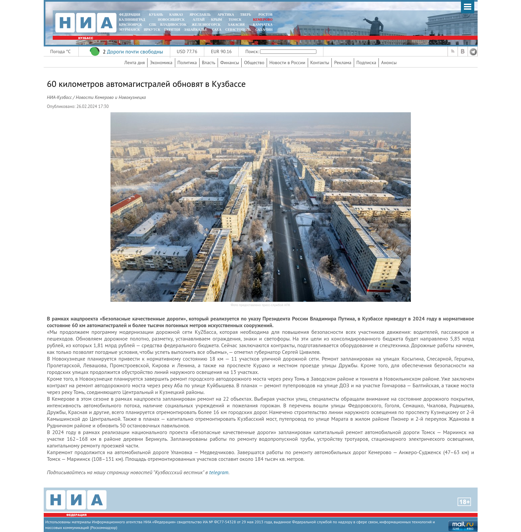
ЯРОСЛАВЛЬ (200, 14)
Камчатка (262, 24)
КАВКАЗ (176, 14)
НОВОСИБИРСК (171, 19)
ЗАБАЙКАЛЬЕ (196, 29)
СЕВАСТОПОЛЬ (238, 29)
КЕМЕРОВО (262, 19)
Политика (187, 62)
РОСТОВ (265, 14)
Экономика (161, 62)
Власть (208, 62)
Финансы (229, 62)
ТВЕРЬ (245, 14)
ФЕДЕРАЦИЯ (130, 14)
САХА (216, 29)
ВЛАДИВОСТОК (173, 24)
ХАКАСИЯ (236, 24)
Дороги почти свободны (135, 51)
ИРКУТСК (152, 29)
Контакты (319, 62)
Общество (254, 62)
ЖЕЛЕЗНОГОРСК (206, 24)
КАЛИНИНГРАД (132, 19)
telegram (218, 472)
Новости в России (287, 62)
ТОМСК (236, 19)
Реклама (342, 62)
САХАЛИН (263, 29)
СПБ (152, 24)
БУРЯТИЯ (172, 29)
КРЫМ (216, 19)
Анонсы (389, 62)
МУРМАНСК (129, 29)
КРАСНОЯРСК (130, 24)
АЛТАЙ (199, 19)
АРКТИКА (226, 14)
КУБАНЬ (156, 14)
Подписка (366, 62)
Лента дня (134, 62)
